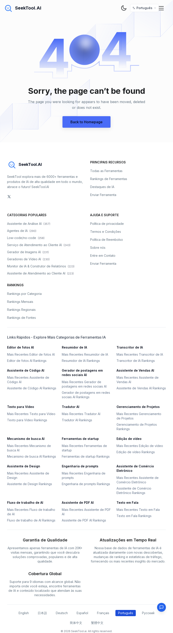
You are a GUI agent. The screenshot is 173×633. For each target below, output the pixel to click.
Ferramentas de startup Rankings (86, 456)
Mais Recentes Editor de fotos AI (31, 354)
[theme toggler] (123, 8)
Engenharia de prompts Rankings (86, 484)
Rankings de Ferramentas (108, 179)
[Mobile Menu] (161, 8)
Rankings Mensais (20, 302)
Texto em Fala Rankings (134, 516)
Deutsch (62, 613)
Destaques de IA (102, 187)
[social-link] (9, 197)
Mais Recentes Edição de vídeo (140, 446)
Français (103, 613)
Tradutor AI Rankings (77, 420)
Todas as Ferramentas (106, 171)
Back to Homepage (86, 122)
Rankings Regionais (21, 310)
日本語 (42, 613)
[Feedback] (161, 607)
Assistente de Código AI (25, 370)
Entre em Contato (102, 255)
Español (82, 613)
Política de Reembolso (106, 239)
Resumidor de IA (74, 347)
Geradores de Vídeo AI (28, 259)
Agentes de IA (21, 231)
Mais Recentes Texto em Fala (138, 509)
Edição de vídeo (129, 439)
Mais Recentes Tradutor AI (81, 414)
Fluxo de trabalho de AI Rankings (31, 520)
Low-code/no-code (26, 238)
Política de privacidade (107, 223)
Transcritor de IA (130, 347)
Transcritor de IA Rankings (136, 361)
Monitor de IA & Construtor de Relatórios (40, 266)
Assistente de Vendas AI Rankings (141, 388)
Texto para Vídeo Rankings (27, 420)
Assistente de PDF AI (78, 502)
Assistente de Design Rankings (29, 484)
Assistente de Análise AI (28, 223)
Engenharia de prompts (80, 466)
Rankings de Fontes (21, 317)
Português (125, 613)
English (24, 613)
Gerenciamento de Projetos (138, 407)
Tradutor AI (70, 407)
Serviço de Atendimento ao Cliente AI (38, 245)
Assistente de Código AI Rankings (31, 388)
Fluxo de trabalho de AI (25, 502)
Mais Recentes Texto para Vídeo (31, 414)
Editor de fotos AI (20, 347)
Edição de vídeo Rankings (136, 452)
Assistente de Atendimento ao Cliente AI (40, 273)
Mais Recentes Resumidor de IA (85, 354)
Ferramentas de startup (80, 439)
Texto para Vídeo (20, 407)
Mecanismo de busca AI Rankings (31, 456)
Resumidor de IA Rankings (81, 361)
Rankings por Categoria (24, 294)
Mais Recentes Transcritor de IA (140, 354)
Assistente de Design (23, 466)
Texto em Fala (127, 502)
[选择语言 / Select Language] (144, 8)
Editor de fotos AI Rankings (27, 361)
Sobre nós (97, 247)
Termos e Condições (105, 231)
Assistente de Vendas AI (135, 370)
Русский (148, 613)
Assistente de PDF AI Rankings (84, 520)
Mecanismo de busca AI (26, 439)
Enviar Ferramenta (103, 195)
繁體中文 (97, 623)
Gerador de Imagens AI (28, 252)
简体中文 (76, 623)
